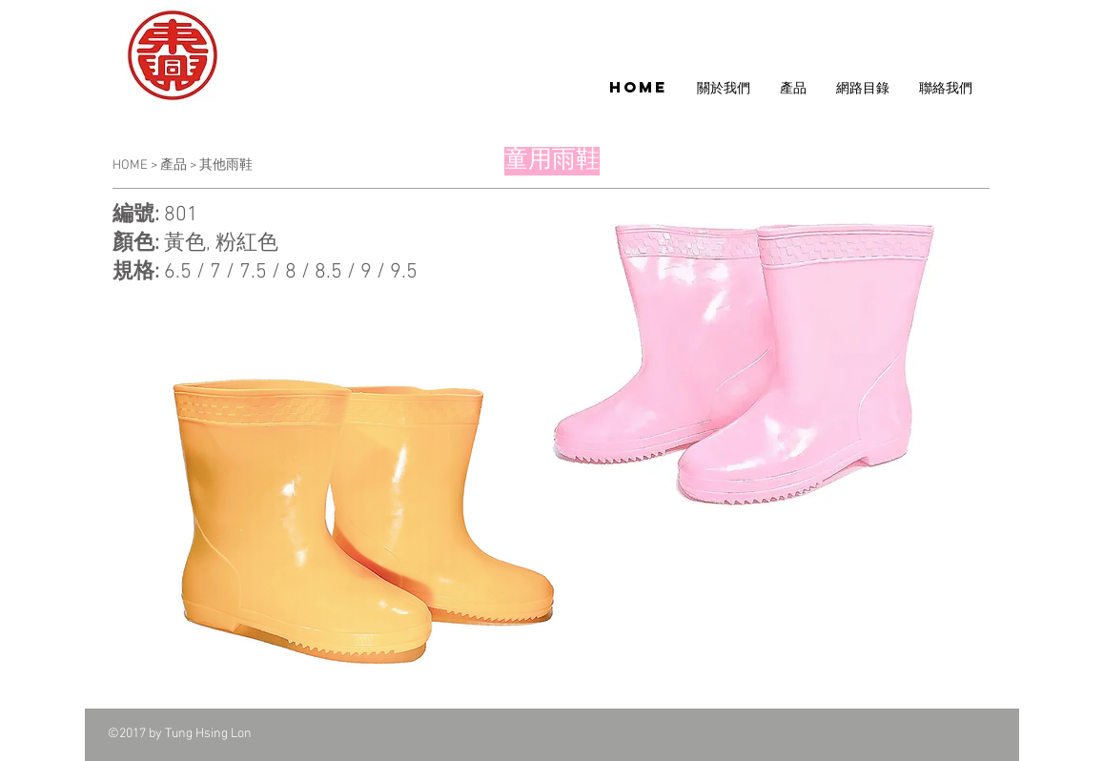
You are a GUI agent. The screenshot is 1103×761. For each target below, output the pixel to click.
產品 (173, 165)
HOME (131, 165)
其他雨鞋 (226, 165)
